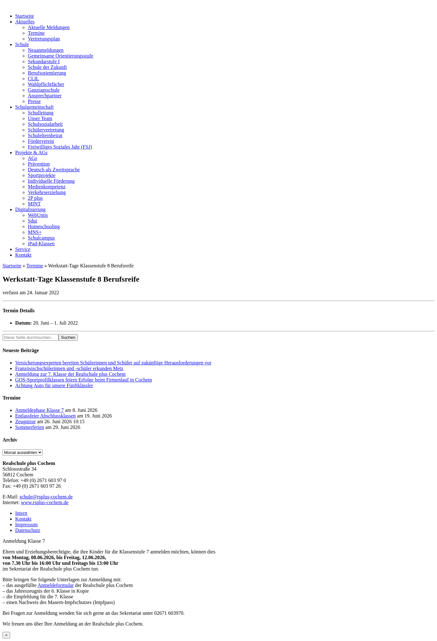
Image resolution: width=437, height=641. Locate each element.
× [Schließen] (6, 635)
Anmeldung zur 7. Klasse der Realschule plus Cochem (70, 374)
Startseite (12, 265)
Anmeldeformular (56, 585)
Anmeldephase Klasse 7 (39, 410)
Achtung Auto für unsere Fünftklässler (54, 385)
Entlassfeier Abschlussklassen (45, 415)
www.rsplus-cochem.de (44, 502)
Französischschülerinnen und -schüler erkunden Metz (69, 368)
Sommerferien (29, 427)
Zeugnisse (25, 421)
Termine (34, 265)
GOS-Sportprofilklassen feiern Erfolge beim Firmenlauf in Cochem (83, 379)
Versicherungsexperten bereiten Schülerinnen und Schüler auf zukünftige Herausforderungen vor (113, 362)
